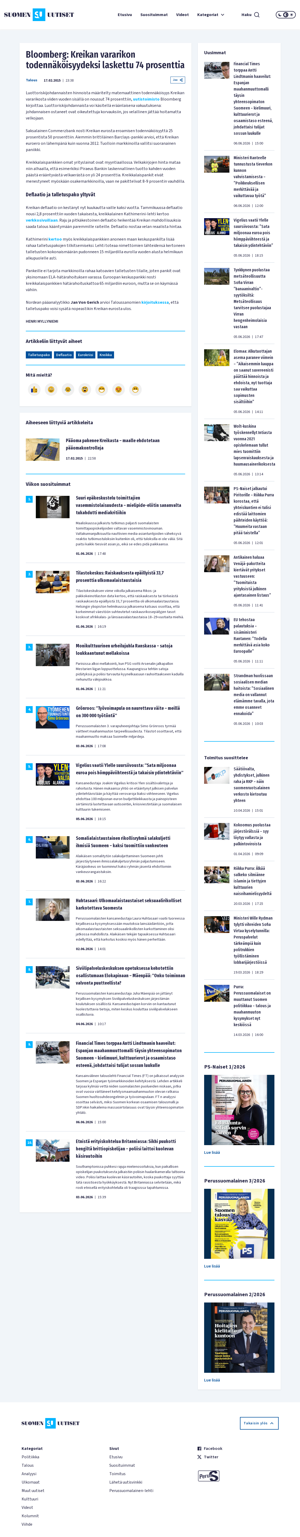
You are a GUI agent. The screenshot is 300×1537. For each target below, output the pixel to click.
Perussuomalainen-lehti (131, 1491)
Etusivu (125, 15)
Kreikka (106, 355)
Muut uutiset (33, 1491)
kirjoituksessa (155, 302)
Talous (31, 80)
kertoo (55, 239)
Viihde (27, 1524)
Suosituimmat (154, 15)
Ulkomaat (31, 1482)
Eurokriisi (85, 355)
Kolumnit (30, 1516)
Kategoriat (211, 15)
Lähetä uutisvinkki (125, 1482)
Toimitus (117, 1474)
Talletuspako (39, 355)
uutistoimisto (146, 99)
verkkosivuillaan (42, 220)
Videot (182, 15)
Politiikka (30, 1457)
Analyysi (29, 1474)
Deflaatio (64, 355)
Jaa (178, 80)
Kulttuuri (30, 1499)
